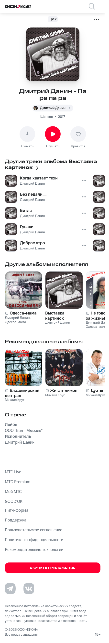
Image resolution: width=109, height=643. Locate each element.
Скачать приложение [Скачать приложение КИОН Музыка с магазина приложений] (53, 568)
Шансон (46, 116)
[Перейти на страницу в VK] (28, 588)
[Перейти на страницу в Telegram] (10, 588)
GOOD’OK (13, 502)
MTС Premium (17, 482)
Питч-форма (16, 510)
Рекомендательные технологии (34, 550)
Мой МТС (13, 492)
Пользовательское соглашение (33, 530)
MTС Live (13, 472)
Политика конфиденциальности (34, 540)
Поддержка (15, 520)
